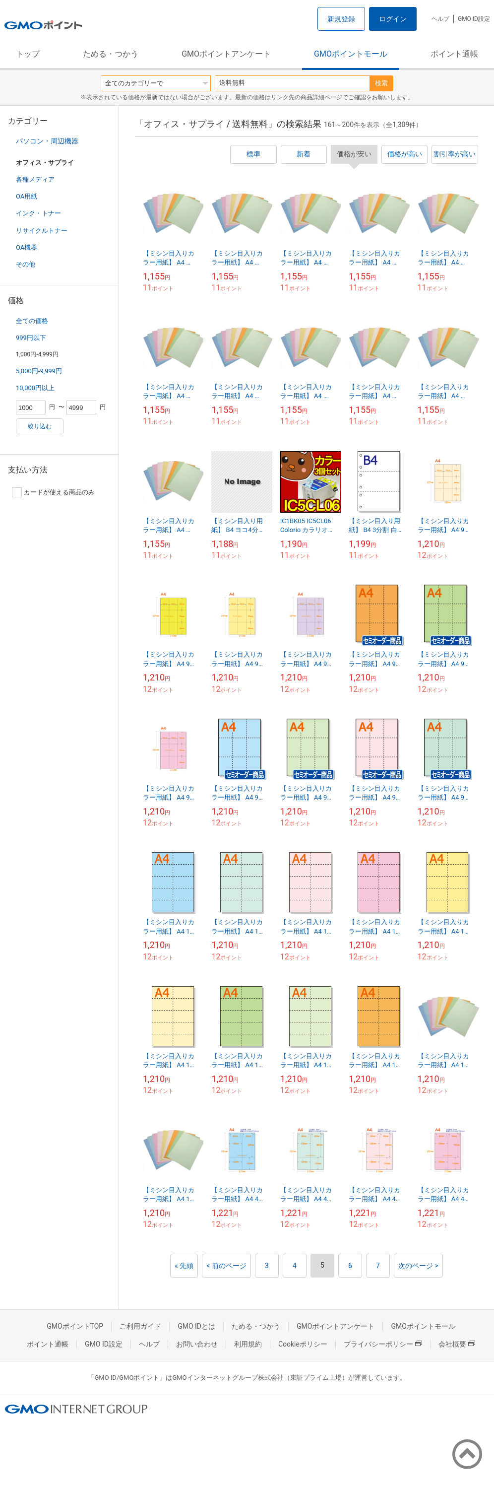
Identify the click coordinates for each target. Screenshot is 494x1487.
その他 (25, 264)
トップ (28, 54)
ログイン (393, 19)
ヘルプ (440, 18)
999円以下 (31, 337)
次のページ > (418, 1266)
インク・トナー (38, 213)
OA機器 (26, 247)
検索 (381, 83)
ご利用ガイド (140, 1326)
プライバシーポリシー (383, 1344)
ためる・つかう (110, 54)
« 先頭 (184, 1266)
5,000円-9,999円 (39, 371)
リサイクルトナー (41, 230)
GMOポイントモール (350, 54)
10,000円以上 (35, 388)
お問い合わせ (197, 1344)
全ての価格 (32, 321)
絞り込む (40, 426)
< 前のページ (226, 1266)
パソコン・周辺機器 (47, 141)
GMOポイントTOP (75, 1326)
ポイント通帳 (454, 54)
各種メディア (35, 179)
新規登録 (341, 19)
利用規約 (248, 1344)
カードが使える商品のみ (53, 492)
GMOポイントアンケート (226, 54)
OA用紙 (26, 196)
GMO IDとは (196, 1326)
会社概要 (456, 1344)
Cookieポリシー (302, 1344)
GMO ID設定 (474, 18)
